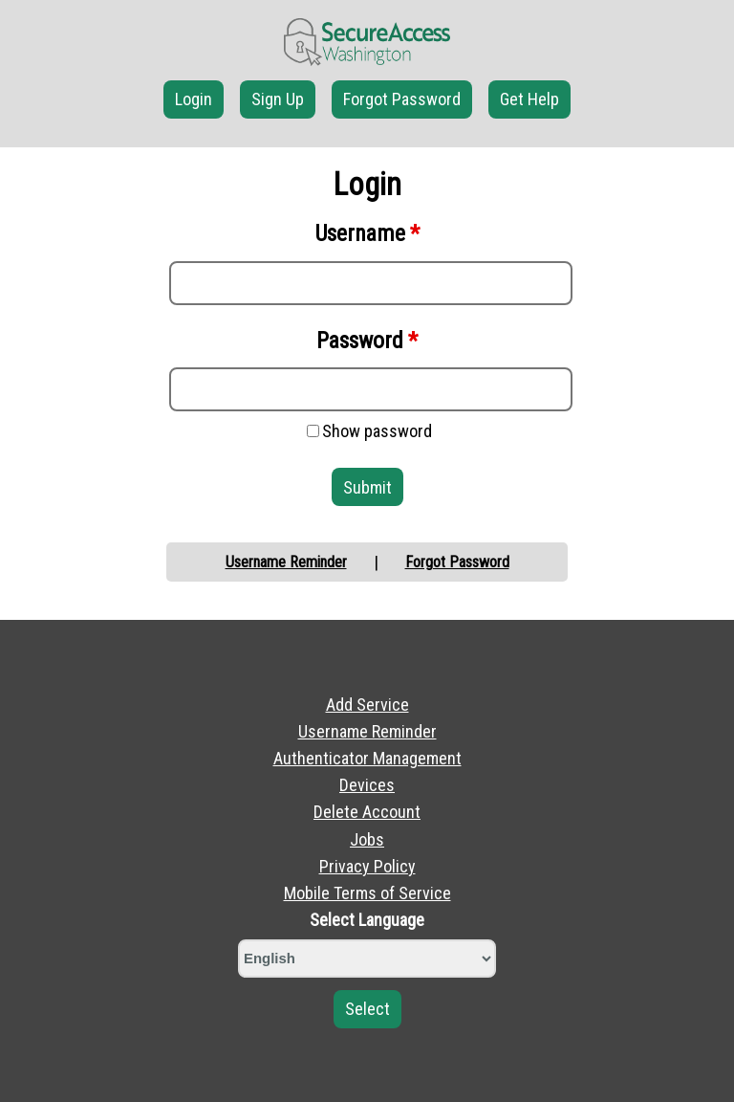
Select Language (367, 920)
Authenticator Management (367, 758)
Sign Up (277, 99)
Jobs (367, 839)
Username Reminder (286, 562)
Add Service (367, 704)
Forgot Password (402, 99)
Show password (377, 431)
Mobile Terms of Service (367, 893)
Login (193, 99)
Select (367, 1009)
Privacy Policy (367, 866)
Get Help (529, 99)
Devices (367, 785)
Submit (367, 487)
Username (367, 233)
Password (367, 340)
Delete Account (367, 812)
